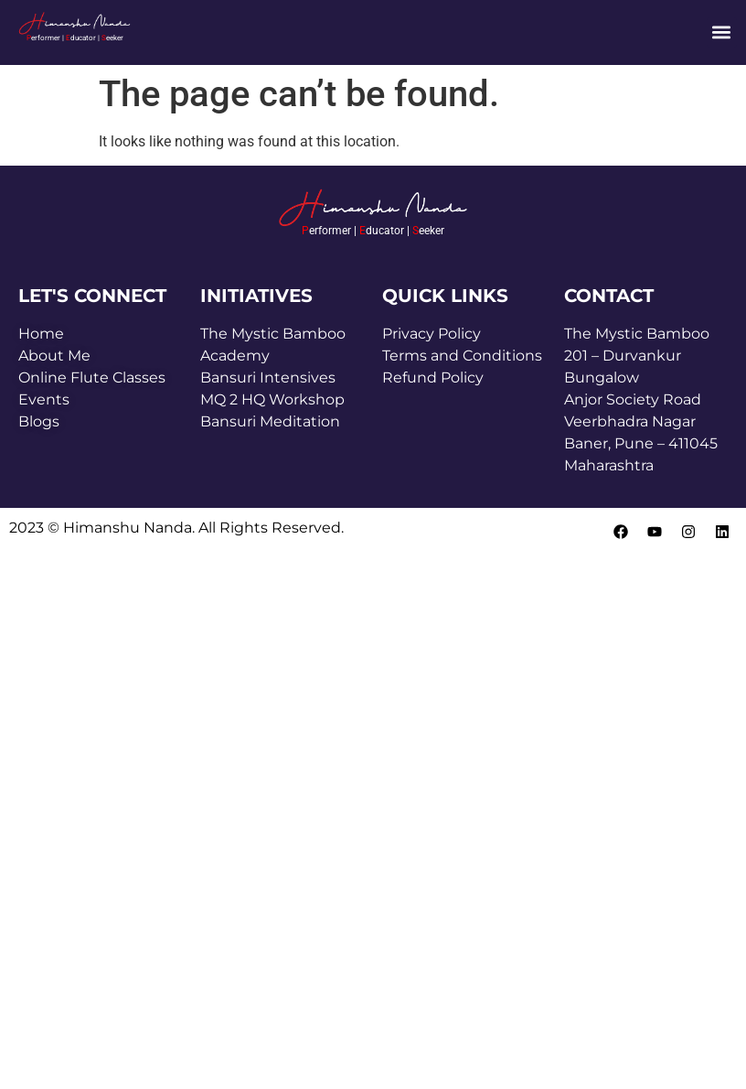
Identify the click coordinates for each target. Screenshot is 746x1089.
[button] (722, 32)
